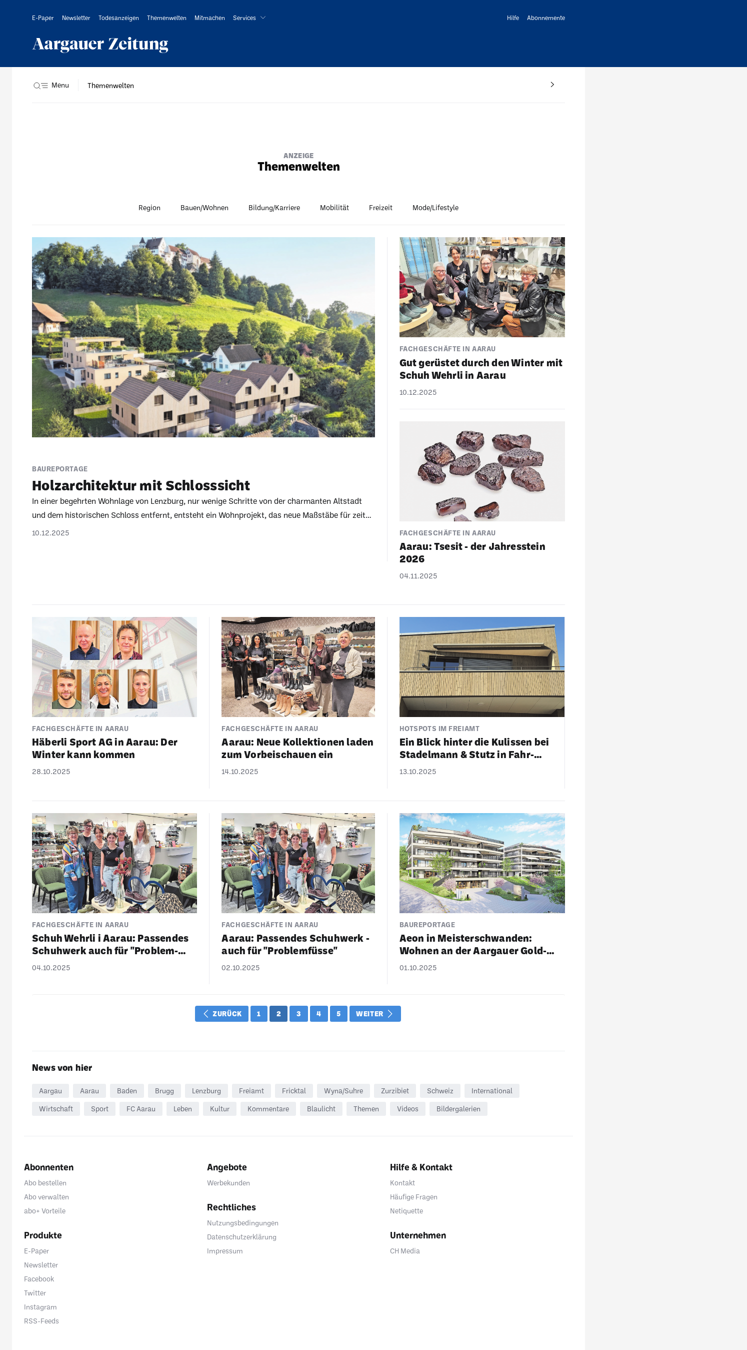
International (492, 1090)
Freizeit (380, 207)
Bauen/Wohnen (204, 207)
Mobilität (334, 207)
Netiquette (406, 1210)
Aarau (89, 1090)
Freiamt (251, 1090)
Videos (407, 1108)
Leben (183, 1108)
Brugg (164, 1090)
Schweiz (440, 1090)
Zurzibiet (395, 1090)
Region (149, 207)
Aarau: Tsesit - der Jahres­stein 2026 (473, 552)
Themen (366, 1108)
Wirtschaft (56, 1108)
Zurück (223, 1013)
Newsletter (41, 1264)
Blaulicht (321, 1108)
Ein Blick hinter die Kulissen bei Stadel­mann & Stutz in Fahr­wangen (475, 748)
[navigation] (111, 86)
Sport (99, 1108)
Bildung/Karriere (274, 207)
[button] (251, 17)
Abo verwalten (46, 1196)
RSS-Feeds (41, 1320)
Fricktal (294, 1090)
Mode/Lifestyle (435, 207)
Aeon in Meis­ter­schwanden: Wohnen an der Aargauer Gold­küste (473, 944)
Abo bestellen (45, 1182)
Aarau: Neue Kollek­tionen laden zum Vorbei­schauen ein (298, 748)
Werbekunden (228, 1182)
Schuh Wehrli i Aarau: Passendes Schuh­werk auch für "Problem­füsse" (110, 944)
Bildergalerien (458, 1108)
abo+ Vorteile (45, 1210)
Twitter (35, 1292)
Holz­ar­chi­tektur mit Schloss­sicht (141, 484)
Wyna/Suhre (343, 1090)
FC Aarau (141, 1108)
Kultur (220, 1108)
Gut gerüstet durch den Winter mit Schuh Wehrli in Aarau (481, 368)
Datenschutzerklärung (241, 1236)
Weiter (374, 1013)
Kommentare (268, 1108)
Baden (127, 1090)
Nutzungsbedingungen (242, 1222)
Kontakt (402, 1182)
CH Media (405, 1250)
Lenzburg (206, 1090)
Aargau (50, 1090)
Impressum (225, 1250)
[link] (43, 17)
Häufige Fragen (414, 1196)
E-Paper (36, 1250)
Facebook (39, 1278)
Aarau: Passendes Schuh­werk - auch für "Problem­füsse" (296, 944)
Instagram (40, 1306)
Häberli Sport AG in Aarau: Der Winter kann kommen (105, 748)
